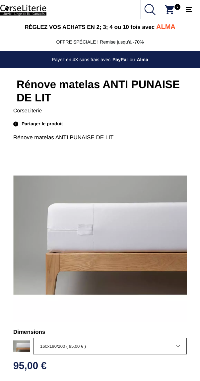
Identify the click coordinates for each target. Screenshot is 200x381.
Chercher (150, 9)
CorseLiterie (27, 111)
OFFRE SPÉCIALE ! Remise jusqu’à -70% (100, 42)
